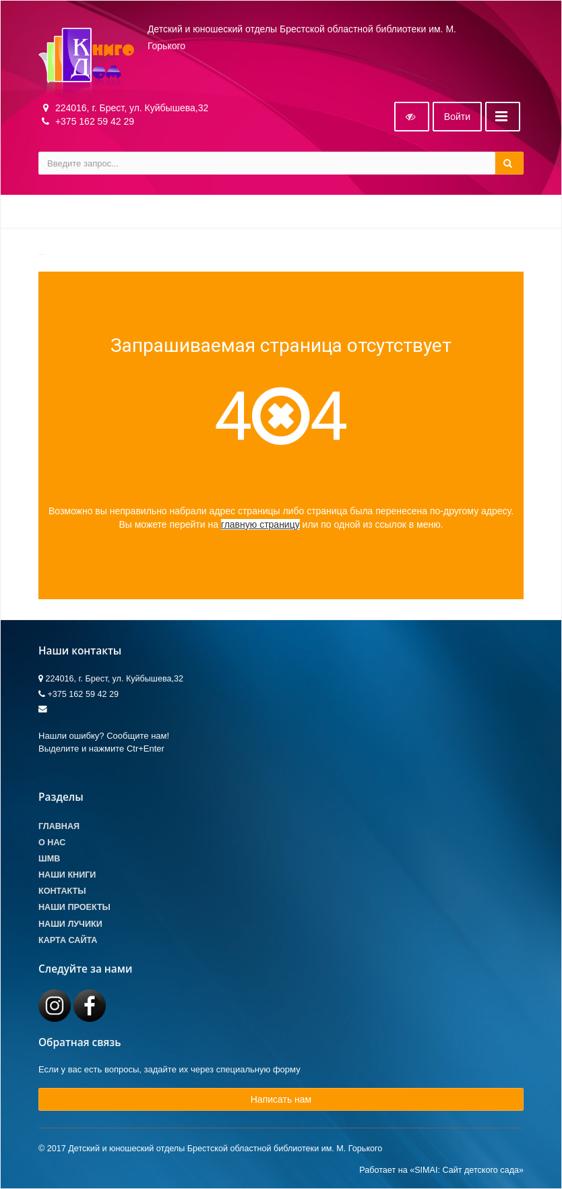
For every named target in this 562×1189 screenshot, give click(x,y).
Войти (457, 116)
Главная (59, 826)
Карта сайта (67, 940)
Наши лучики (70, 924)
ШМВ (49, 858)
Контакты (62, 891)
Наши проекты (74, 907)
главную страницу (260, 524)
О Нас (51, 842)
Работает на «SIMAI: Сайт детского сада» (441, 1170)
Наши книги (67, 875)
